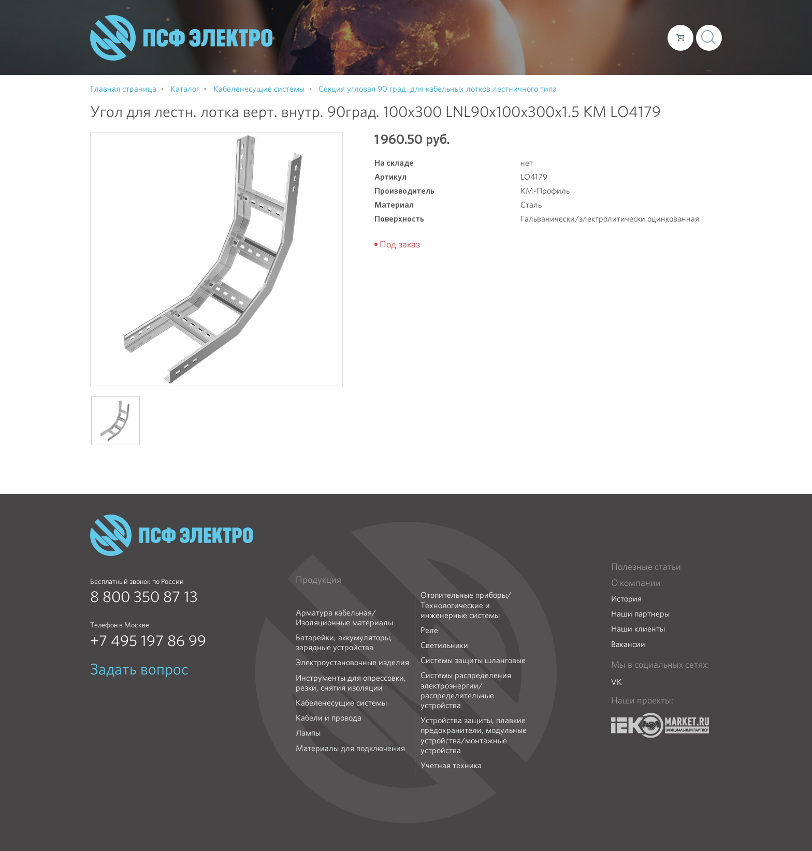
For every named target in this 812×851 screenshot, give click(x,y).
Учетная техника (451, 765)
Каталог (511, 37)
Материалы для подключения (350, 748)
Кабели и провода (328, 718)
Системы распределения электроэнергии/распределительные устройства (466, 690)
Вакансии (628, 644)
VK (616, 682)
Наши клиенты (638, 629)
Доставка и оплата (574, 37)
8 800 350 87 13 (144, 597)
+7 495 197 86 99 (148, 641)
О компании (462, 37)
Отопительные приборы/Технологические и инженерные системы (466, 605)
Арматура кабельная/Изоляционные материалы (344, 617)
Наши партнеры (640, 614)
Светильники (444, 645)
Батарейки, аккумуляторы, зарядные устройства (344, 642)
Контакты (640, 37)
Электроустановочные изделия (352, 662)
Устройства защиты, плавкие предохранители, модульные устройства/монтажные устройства (474, 735)
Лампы (308, 733)
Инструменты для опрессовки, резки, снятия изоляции (351, 683)
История (626, 599)
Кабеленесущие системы (341, 703)
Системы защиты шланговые (473, 660)
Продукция (318, 579)
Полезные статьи (646, 567)
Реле (429, 630)
